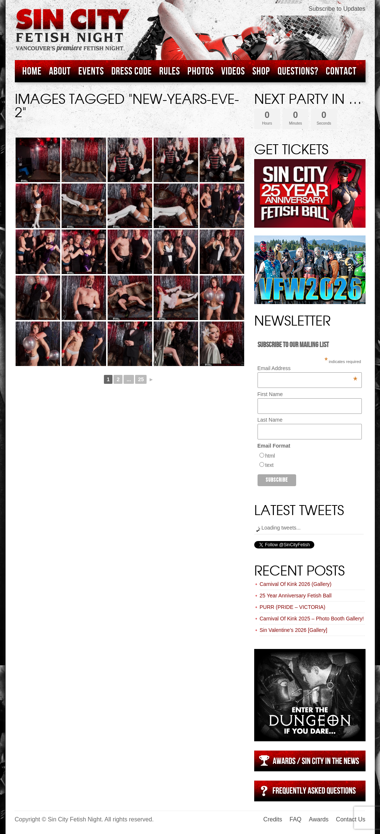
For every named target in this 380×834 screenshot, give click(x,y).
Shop (261, 71)
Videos (233, 71)
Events (91, 71)
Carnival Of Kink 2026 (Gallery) (296, 584)
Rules (169, 71)
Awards (318, 819)
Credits (272, 819)
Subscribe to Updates (337, 9)
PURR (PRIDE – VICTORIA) (292, 607)
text (269, 465)
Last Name (270, 420)
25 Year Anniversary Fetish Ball (296, 596)
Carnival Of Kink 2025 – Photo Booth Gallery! (312, 619)
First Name (270, 394)
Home (32, 71)
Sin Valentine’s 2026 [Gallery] (293, 630)
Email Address (307, 368)
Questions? (298, 71)
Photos (200, 71)
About (60, 71)
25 (141, 379)
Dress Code (131, 71)
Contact (341, 71)
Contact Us (350, 819)
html (270, 456)
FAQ (295, 819)
